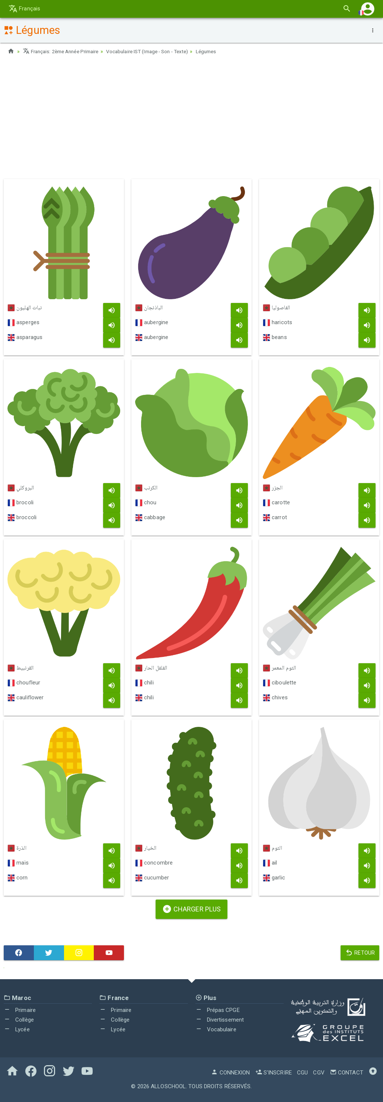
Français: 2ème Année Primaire (64, 51)
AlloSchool (168, 1086)
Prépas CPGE (217, 1010)
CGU (302, 1072)
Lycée (17, 1029)
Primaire (20, 1010)
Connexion (230, 1072)
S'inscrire (273, 1072)
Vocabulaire (215, 1029)
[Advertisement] (191, 119)
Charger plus (191, 909)
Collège (19, 1019)
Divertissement (219, 1019)
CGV (318, 1072)
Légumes (221, 51)
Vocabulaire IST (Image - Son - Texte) (157, 51)
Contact (346, 1072)
